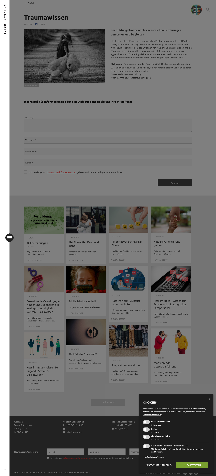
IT (5, 472)
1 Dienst (155, 432)
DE (5, 469)
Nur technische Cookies (154, 457)
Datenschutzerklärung (152, 414)
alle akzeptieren (192, 465)
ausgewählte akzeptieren (159, 465)
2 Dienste (156, 424)
